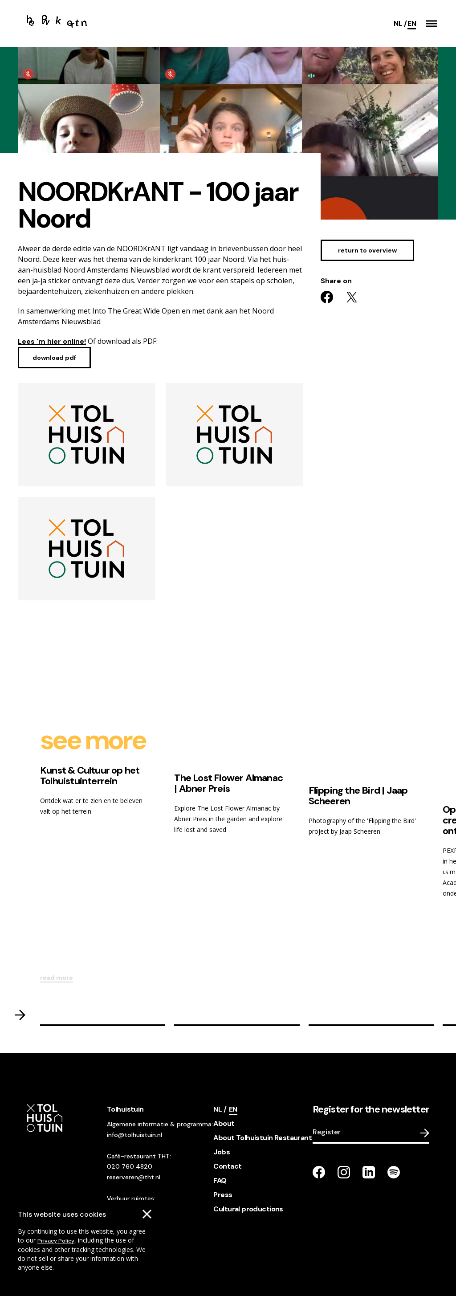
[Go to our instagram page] (344, 1172)
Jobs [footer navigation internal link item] (221, 1152)
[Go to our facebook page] (319, 1172)
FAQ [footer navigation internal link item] (219, 1180)
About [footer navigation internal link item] (223, 1123)
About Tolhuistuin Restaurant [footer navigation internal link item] (262, 1137)
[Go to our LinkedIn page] (368, 1172)
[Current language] (411, 23)
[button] (431, 23)
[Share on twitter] (352, 297)
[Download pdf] (54, 357)
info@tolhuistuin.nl (134, 1135)
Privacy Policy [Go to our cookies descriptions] (55, 1240)
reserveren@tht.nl (133, 1177)
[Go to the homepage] (57, 23)
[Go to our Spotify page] (393, 1172)
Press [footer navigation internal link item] (222, 1194)
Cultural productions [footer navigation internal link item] (248, 1209)
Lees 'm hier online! (52, 341)
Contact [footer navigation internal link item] (227, 1166)
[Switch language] (400, 23)
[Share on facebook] (327, 297)
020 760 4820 (129, 1166)
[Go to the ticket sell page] (367, 250)
